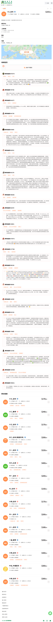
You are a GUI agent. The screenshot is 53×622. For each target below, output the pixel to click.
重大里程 (4, 600)
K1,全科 (10, 12)
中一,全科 (12, 476)
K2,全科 (12, 489)
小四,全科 (12, 502)
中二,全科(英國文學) (16, 437)
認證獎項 (4, 597)
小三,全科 (12, 399)
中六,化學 (12, 463)
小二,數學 (12, 412)
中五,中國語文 (14, 566)
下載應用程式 (5, 605)
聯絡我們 (4, 603)
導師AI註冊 (4, 617)
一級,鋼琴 (12, 540)
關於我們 (4, 591)
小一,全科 (12, 450)
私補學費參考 (5, 608)
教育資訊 (4, 594)
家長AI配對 (4, 614)
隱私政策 (4, 611)
